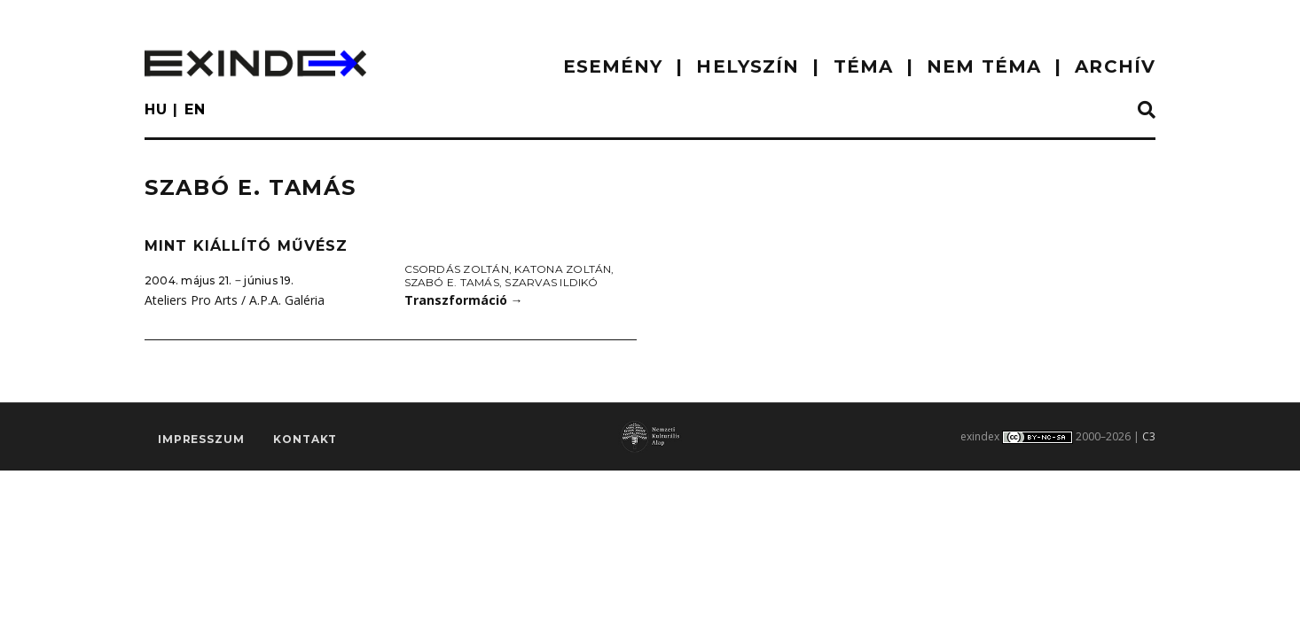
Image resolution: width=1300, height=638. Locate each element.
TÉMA (863, 66)
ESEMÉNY (613, 66)
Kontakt (305, 440)
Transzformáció (463, 300)
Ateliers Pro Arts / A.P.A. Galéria (235, 300)
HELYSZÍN (747, 66)
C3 (1148, 436)
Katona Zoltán (562, 269)
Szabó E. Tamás (451, 282)
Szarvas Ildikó (551, 282)
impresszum (201, 440)
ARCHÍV (1115, 66)
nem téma (984, 66)
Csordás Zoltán (456, 269)
